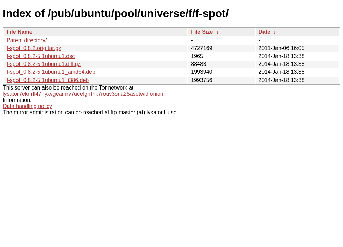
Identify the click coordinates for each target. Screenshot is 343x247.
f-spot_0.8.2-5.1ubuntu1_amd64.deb (51, 72)
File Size (202, 32)
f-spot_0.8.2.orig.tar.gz (34, 48)
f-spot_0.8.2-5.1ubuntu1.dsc (41, 56)
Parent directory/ (27, 40)
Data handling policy (27, 106)
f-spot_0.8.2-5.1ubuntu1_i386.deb (48, 80)
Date (264, 32)
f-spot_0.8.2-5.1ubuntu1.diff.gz (44, 64)
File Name (20, 32)
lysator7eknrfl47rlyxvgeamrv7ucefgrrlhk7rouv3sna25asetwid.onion (83, 94)
